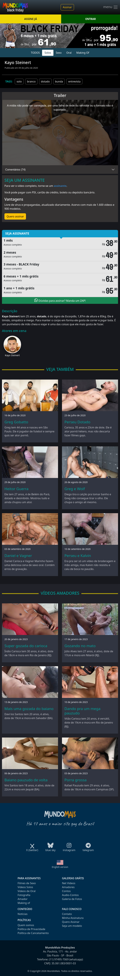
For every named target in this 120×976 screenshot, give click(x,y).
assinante (60, 186)
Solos (48, 52)
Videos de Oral (27, 891)
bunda (59, 81)
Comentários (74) (15, 169)
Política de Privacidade (31, 929)
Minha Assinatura (73, 918)
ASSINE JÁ (30, 19)
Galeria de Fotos (72, 899)
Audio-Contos (70, 895)
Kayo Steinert (12, 355)
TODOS (35, 52)
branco (31, 81)
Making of (24, 903)
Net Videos (68, 883)
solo (19, 81)
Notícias (22, 914)
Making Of (82, 52)
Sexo (58, 52)
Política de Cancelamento (33, 933)
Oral (69, 52)
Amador (22, 899)
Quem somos (26, 925)
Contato (67, 914)
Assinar (67, 7)
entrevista (74, 81)
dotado (45, 81)
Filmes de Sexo (27, 883)
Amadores (68, 887)
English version (60, 867)
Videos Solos (25, 887)
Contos (66, 891)
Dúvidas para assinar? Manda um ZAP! (60, 300)
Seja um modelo (72, 926)
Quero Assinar (71, 922)
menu (110, 7)
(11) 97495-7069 (59, 959)
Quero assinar (15, 216)
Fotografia (24, 895)
